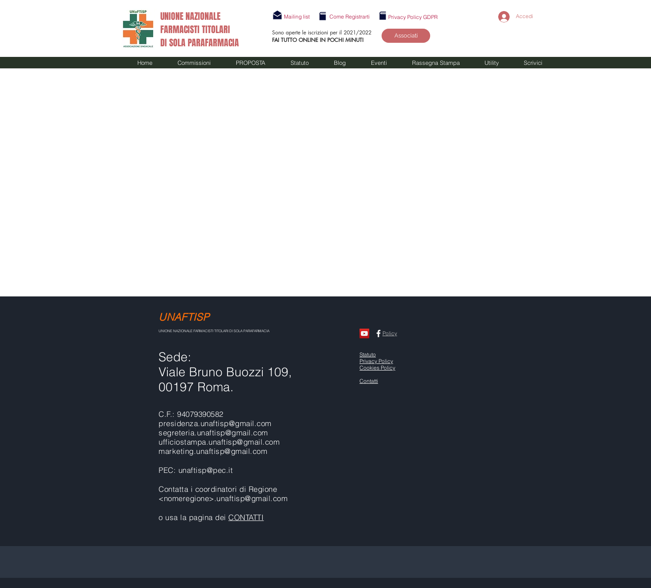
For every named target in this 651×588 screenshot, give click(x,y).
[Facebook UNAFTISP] (378, 333)
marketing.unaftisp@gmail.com (213, 451)
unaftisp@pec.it (205, 470)
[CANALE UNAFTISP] (364, 333)
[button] (297, 16)
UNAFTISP (184, 317)
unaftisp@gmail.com (244, 441)
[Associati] (406, 36)
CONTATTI (246, 517)
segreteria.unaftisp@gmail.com (213, 432)
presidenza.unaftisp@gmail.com (215, 423)
